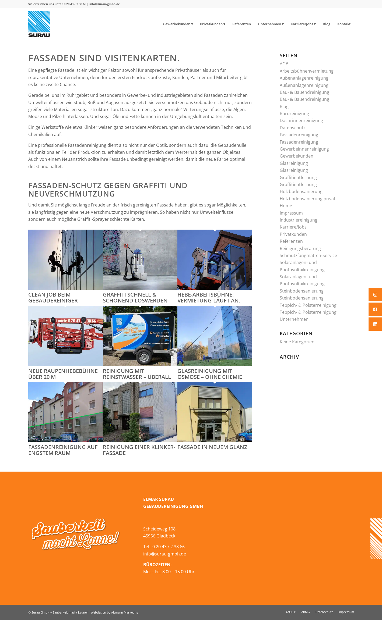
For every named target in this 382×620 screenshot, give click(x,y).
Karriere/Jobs (293, 227)
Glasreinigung (294, 163)
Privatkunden (293, 234)
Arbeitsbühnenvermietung (307, 71)
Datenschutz (293, 128)
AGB (284, 64)
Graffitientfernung (298, 177)
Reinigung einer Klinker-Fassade (139, 450)
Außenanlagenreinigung (304, 78)
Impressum (291, 213)
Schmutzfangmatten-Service (308, 255)
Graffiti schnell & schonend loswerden (135, 297)
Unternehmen (294, 319)
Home (286, 206)
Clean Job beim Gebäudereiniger (53, 297)
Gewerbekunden (296, 156)
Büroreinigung (294, 113)
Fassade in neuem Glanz (212, 447)
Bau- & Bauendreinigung (304, 92)
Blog (284, 106)
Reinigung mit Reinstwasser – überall (137, 373)
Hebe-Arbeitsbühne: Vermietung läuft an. (208, 297)
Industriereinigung (298, 220)
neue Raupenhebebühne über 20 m (63, 373)
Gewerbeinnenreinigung (304, 149)
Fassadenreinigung (299, 135)
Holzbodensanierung (301, 191)
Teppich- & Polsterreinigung (308, 305)
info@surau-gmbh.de (104, 4)
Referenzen (291, 241)
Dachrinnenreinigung (301, 120)
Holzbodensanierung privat (307, 199)
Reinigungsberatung (300, 248)
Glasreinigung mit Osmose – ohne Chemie (209, 373)
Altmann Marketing (124, 612)
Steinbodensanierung (302, 291)
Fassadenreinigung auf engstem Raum (63, 450)
